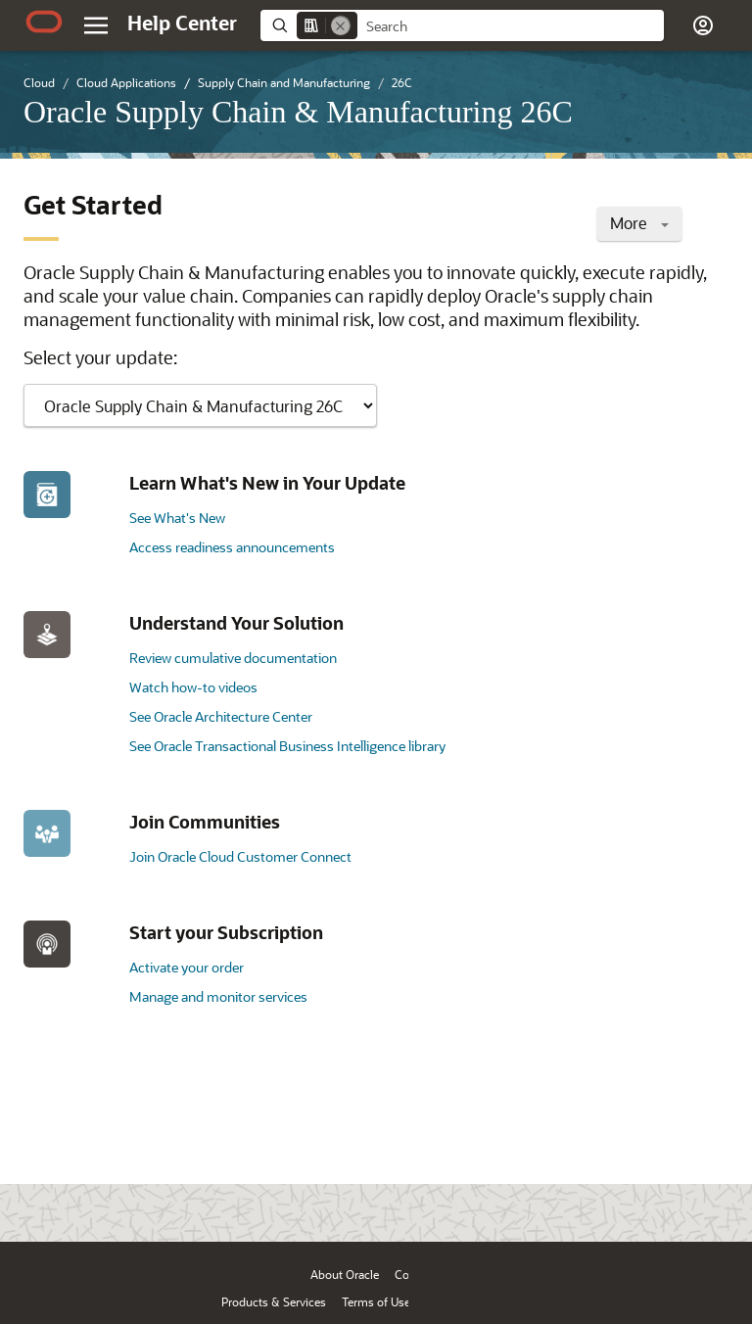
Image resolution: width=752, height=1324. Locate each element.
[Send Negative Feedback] (656, 1196)
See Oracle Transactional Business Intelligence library (287, 745)
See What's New (177, 517)
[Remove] (341, 25)
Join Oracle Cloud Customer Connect (240, 856)
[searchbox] (510, 26)
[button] (703, 25)
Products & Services (273, 1301)
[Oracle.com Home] (44, 21)
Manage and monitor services (218, 996)
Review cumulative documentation (233, 657)
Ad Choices (508, 1301)
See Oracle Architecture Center (220, 716)
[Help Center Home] (182, 22)
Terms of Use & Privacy (402, 1301)
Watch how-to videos (193, 687)
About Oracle (344, 1274)
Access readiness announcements (232, 547)
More (639, 223)
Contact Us (423, 1274)
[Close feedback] (433, 1196)
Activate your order (186, 967)
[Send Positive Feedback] (706, 1196)
